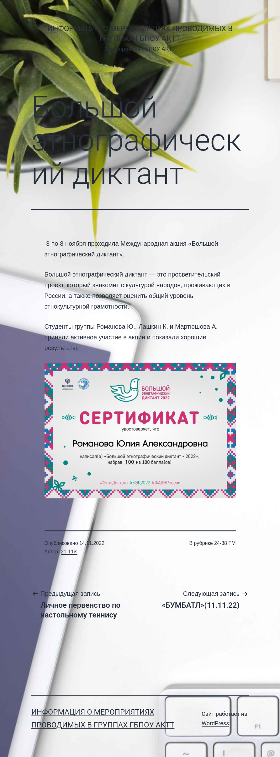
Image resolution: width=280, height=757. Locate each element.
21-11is (69, 551)
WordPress (215, 723)
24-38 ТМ (224, 543)
